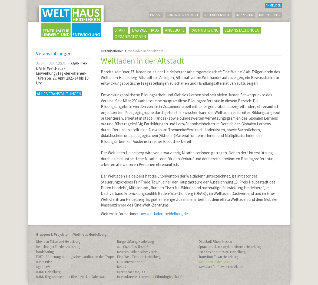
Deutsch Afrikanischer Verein (137, 252)
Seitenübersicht (217, 15)
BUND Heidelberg (48, 272)
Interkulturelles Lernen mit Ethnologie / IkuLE (149, 276)
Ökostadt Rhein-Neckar (215, 241)
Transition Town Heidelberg (218, 256)
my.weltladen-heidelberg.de (164, 213)
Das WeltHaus (145, 30)
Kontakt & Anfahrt (182, 15)
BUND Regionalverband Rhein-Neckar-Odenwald (71, 276)
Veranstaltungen (241, 30)
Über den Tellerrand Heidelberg (58, 241)
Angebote (174, 30)
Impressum (245, 15)
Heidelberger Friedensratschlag (58, 246)
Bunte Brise (44, 262)
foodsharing (45, 252)
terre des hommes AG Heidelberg (222, 252)
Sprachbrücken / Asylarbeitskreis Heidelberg (229, 246)
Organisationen (130, 36)
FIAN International (130, 262)
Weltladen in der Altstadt (216, 262)
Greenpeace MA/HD (131, 272)
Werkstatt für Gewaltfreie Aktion (221, 266)
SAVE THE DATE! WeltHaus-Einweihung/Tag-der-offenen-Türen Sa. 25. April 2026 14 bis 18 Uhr (62, 73)
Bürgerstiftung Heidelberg (135, 241)
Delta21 (122, 266)
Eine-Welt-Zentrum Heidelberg (139, 256)
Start (120, 30)
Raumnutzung (204, 30)
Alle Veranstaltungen (59, 93)
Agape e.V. (43, 266)
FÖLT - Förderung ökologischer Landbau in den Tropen (75, 256)
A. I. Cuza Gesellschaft (133, 246)
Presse (155, 15)
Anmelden (273, 5)
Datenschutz (270, 15)
